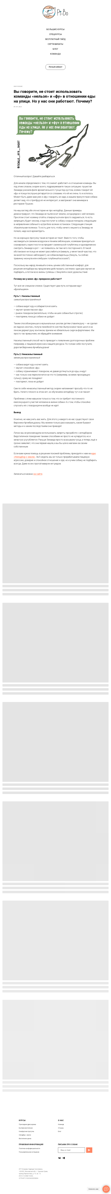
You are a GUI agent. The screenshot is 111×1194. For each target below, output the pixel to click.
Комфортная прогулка (26, 1140)
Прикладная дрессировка (27, 1133)
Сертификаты (55, 44)
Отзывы (61, 1137)
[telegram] (63, 1167)
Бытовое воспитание (26, 1137)
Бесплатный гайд (55, 39)
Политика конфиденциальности (29, 1157)
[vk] (59, 1167)
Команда (55, 54)
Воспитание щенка (25, 1147)
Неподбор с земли (25, 1144)
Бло (59, 1140)
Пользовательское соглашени (29, 1161)
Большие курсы (56, 29)
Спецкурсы (55, 34)
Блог (55, 49)
